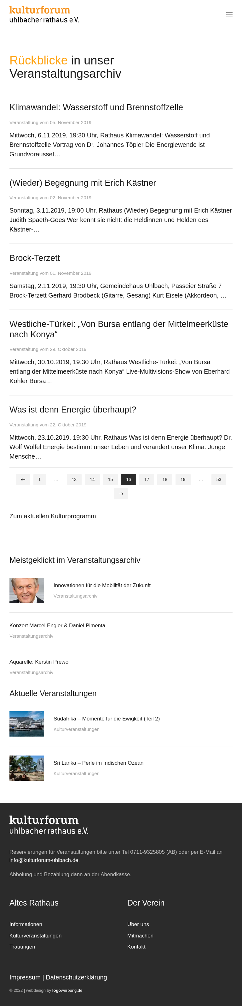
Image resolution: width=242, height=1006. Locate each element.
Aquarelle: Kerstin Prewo (38, 662)
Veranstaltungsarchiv (75, 596)
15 (110, 479)
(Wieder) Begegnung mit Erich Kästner (82, 183)
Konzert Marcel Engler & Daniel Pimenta (57, 626)
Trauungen (22, 947)
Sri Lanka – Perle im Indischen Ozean (98, 763)
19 (183, 479)
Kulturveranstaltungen (77, 729)
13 (74, 479)
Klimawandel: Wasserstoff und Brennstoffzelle (96, 107)
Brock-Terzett (34, 258)
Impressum (25, 977)
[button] (229, 14)
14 (92, 479)
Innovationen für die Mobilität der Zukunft (102, 585)
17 (146, 479)
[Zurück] (23, 479)
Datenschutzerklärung (76, 977)
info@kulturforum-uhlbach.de (43, 860)
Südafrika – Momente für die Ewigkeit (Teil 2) (107, 719)
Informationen (25, 924)
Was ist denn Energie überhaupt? (72, 409)
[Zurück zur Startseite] (44, 14)
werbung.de (67, 990)
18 (164, 479)
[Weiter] (121, 493)
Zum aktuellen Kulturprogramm (52, 516)
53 (219, 479)
